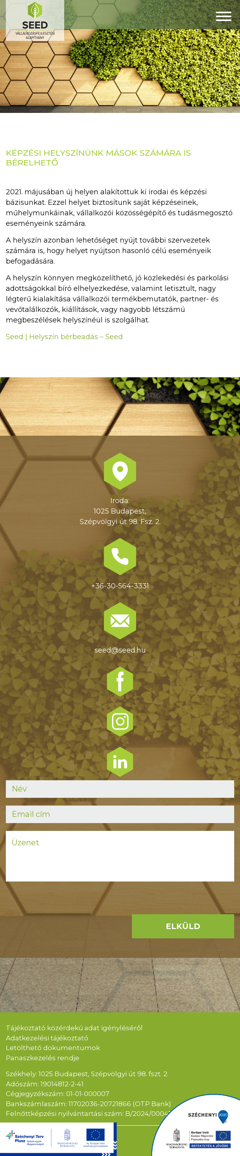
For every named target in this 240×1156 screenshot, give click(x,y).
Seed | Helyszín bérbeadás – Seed (64, 337)
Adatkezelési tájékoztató (47, 1038)
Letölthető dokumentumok (53, 1048)
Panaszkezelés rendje (42, 1058)
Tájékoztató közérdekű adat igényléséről (74, 1028)
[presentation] (65, 904)
